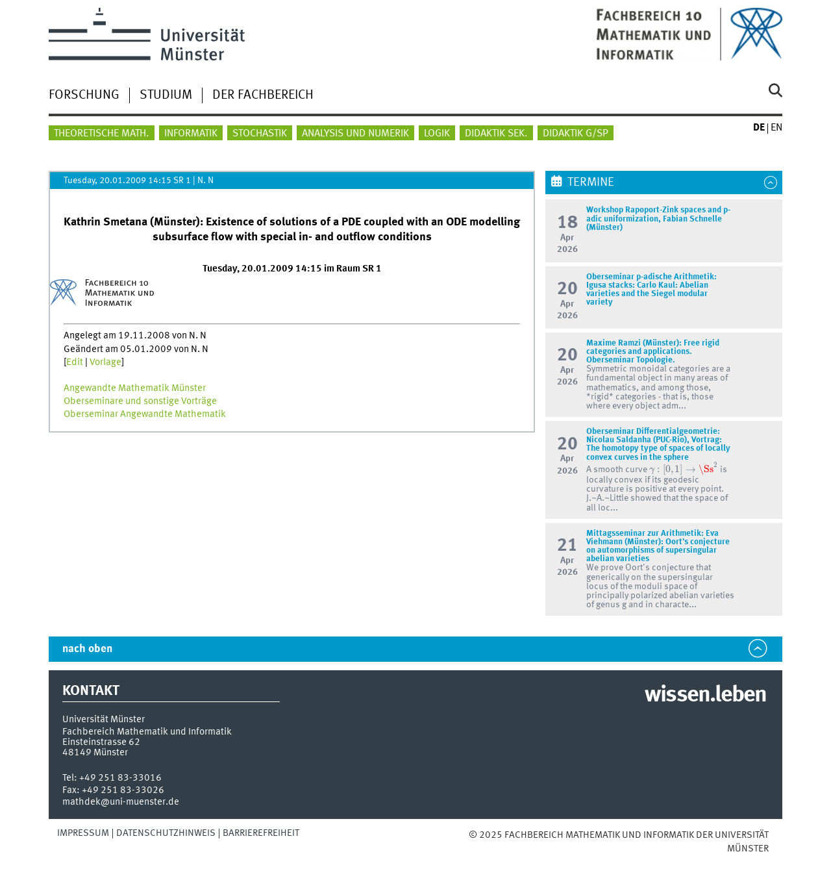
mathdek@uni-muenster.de (120, 802)
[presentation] (683, 468)
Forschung (84, 95)
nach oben (87, 649)
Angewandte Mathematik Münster (135, 388)
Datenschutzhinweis (166, 833)
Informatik (190, 134)
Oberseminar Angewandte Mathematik (145, 414)
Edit (74, 362)
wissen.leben (705, 695)
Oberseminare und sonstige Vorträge (140, 401)
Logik (437, 134)
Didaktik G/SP (575, 134)
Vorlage (105, 362)
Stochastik (259, 134)
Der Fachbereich (263, 95)
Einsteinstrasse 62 (101, 742)
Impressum (83, 833)
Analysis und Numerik (355, 134)
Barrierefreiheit (261, 833)
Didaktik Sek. (496, 134)
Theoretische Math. (101, 134)
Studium (166, 95)
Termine (590, 182)
